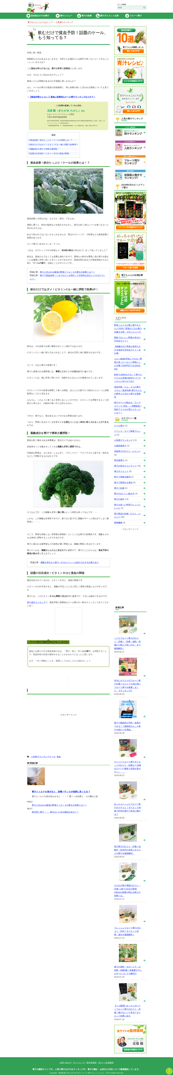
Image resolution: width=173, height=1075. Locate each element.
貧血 (59, 757)
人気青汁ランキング (40, 757)
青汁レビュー (66, 16)
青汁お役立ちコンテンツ (125, 466)
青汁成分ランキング (36, 602)
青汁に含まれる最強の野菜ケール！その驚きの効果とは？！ (67, 272)
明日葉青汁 (119, 460)
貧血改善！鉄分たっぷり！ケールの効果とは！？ (51, 140)
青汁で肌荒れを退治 (123, 482)
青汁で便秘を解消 (122, 477)
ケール (52, 757)
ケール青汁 (119, 426)
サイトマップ (79, 1063)
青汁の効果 (86, 16)
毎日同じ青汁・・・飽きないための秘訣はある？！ (55, 812)
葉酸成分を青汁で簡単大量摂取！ (44, 149)
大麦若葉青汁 (120, 446)
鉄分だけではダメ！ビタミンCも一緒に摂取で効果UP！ (54, 144)
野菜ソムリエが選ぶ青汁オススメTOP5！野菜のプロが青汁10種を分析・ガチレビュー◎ (128, 328)
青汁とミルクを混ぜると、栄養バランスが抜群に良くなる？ (61, 791)
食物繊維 (118, 522)
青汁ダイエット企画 (109, 16)
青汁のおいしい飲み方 (124, 493)
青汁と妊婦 (119, 488)
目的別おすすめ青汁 (40, 16)
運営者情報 (91, 1063)
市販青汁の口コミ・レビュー (127, 451)
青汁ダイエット (121, 471)
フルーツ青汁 (136, 16)
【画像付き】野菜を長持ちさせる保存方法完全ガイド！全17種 (127, 349)
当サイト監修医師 (106, 1063)
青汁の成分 (119, 499)
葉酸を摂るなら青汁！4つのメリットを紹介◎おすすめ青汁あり (69, 562)
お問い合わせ (65, 1063)
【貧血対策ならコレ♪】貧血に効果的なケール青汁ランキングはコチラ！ (62, 97)
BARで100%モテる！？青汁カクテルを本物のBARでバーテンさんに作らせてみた (128, 377)
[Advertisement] (68, 736)
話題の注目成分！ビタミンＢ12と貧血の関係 (49, 153)
